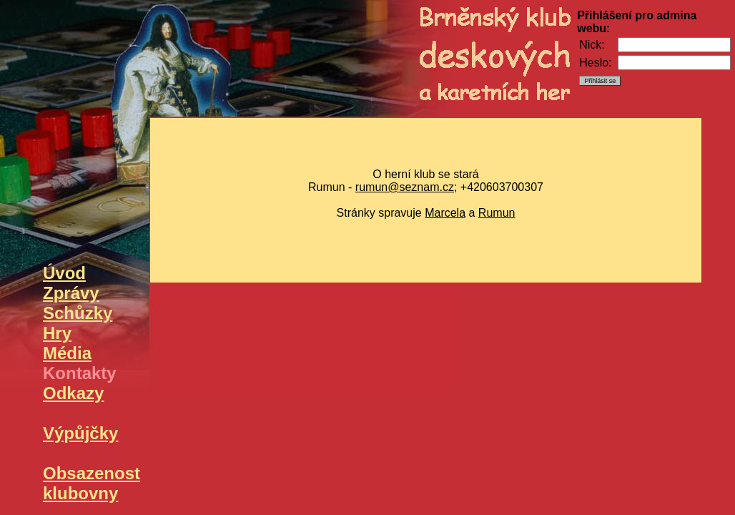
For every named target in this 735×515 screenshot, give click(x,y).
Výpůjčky (80, 433)
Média (67, 353)
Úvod (64, 273)
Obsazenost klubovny (91, 483)
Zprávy (71, 293)
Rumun (497, 213)
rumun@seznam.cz (404, 187)
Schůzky (77, 313)
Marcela (445, 213)
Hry (57, 333)
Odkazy (73, 393)
